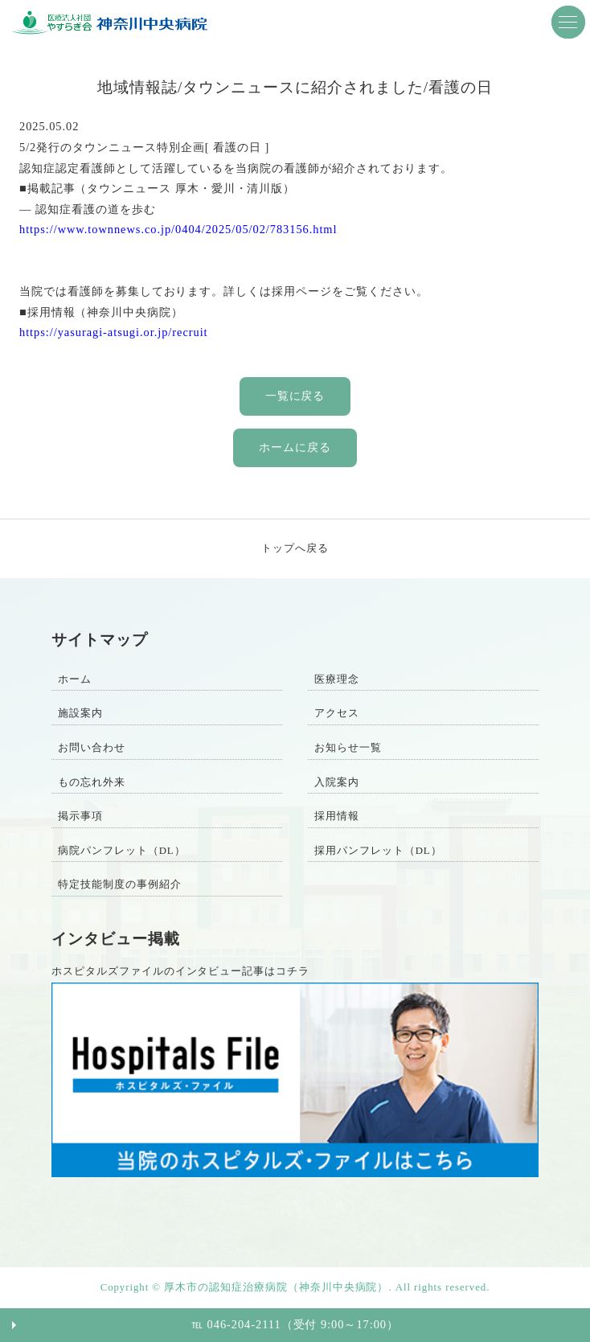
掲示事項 (80, 816)
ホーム (75, 679)
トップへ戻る (295, 548)
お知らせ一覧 (348, 747)
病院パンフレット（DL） (122, 850)
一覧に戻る (295, 395)
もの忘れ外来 (91, 782)
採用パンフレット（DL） (378, 850)
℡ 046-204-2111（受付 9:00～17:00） (295, 1324)
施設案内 (80, 713)
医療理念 (336, 679)
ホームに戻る (295, 447)
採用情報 (336, 816)
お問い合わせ (91, 747)
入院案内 (336, 782)
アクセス (336, 713)
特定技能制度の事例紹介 (120, 884)
